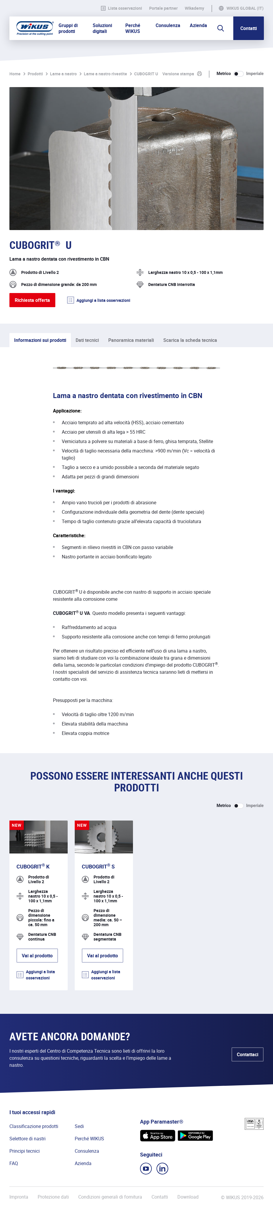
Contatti (248, 28)
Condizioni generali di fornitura (110, 1197)
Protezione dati (53, 1197)
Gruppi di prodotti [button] (68, 28)
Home (15, 73)
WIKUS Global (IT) (245, 8)
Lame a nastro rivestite (105, 73)
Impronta (18, 1197)
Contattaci (247, 1054)
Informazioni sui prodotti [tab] (40, 340)
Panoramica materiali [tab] (131, 340)
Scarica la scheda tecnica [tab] (190, 340)
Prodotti (35, 73)
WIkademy (194, 8)
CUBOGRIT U (146, 73)
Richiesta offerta (32, 300)
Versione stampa (178, 73)
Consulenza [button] (168, 25)
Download (188, 1197)
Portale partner (163, 8)
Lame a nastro (63, 73)
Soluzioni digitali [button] (102, 28)
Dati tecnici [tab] (87, 340)
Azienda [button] (198, 25)
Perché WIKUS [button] (132, 28)
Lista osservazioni (121, 8)
